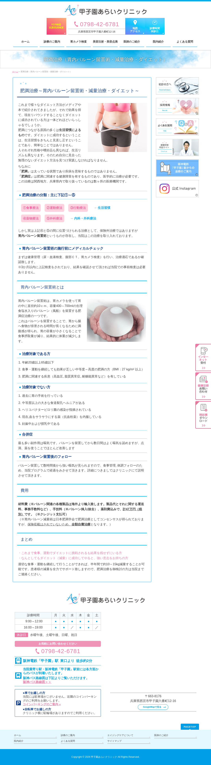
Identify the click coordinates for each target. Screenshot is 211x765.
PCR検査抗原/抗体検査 (56, 26)
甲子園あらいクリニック (104, 757)
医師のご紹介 (161, 735)
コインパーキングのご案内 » (42, 704)
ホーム (17, 735)
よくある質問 (68, 741)
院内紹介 (18, 741)
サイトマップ (114, 741)
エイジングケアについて (120, 735)
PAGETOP (190, 726)
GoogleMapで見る (152, 707)
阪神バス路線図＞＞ (37, 682)
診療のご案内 (68, 735)
